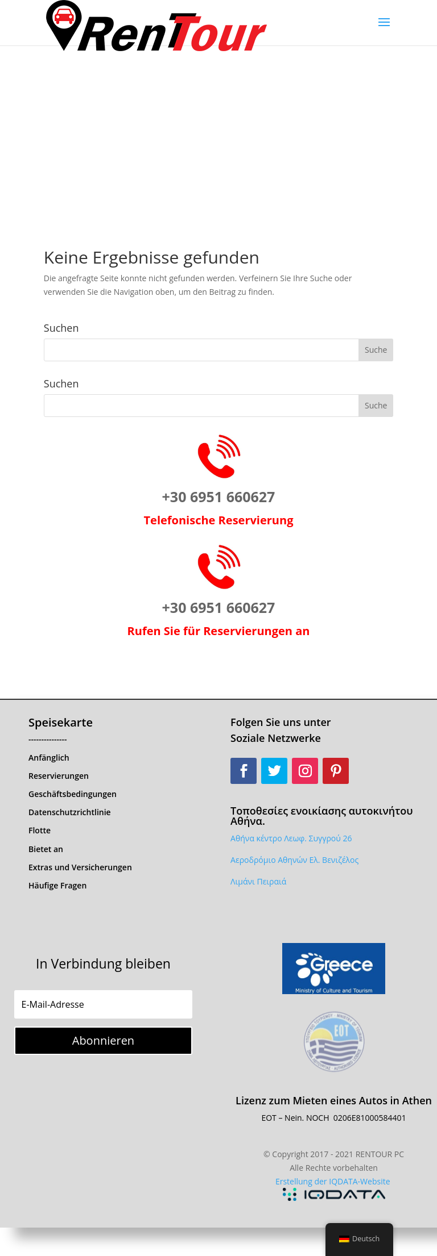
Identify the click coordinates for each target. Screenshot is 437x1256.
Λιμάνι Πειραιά (258, 881)
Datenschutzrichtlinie (69, 812)
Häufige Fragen (57, 885)
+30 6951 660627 (218, 496)
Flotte (39, 830)
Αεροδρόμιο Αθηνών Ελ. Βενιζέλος (294, 859)
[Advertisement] (218, 130)
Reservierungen (58, 775)
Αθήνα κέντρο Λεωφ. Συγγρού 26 (291, 838)
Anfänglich (48, 757)
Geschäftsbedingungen (72, 793)
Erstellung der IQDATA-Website (332, 1181)
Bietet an (45, 849)
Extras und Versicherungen (80, 867)
